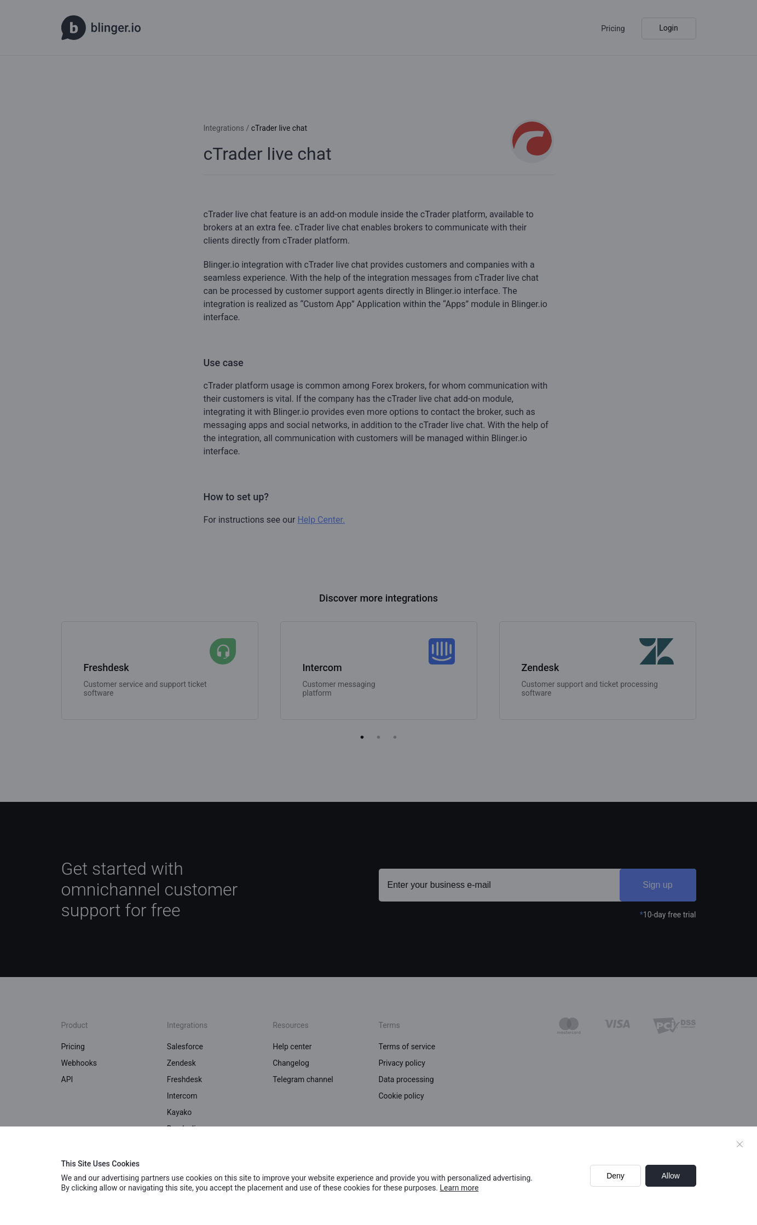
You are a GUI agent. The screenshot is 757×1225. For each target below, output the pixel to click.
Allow (670, 1175)
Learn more (459, 1187)
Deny (615, 1175)
